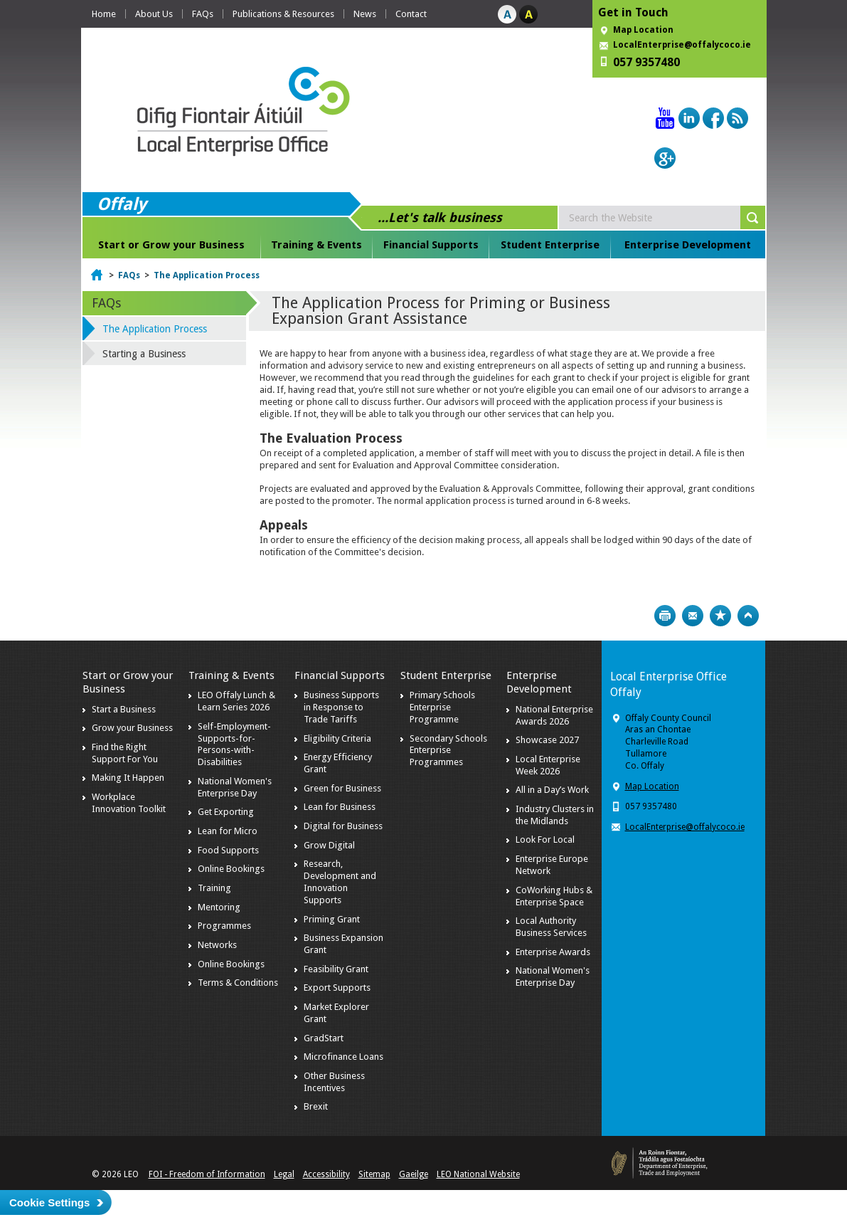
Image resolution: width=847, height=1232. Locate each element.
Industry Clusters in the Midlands (555, 815)
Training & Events (316, 244)
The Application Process (207, 275)
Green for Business (342, 788)
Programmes (224, 925)
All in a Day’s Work (552, 789)
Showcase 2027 (547, 740)
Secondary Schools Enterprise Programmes (448, 750)
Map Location (643, 30)
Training (214, 888)
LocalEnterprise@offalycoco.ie (682, 45)
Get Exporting (226, 811)
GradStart (323, 1038)
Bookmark (720, 615)
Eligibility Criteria (337, 738)
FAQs (202, 14)
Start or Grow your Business (171, 244)
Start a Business (124, 709)
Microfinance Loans (343, 1056)
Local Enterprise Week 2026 (548, 765)
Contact (411, 14)
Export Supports (337, 987)
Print (665, 615)
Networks (217, 944)
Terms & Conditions (238, 982)
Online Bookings (231, 868)
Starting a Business (144, 353)
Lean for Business (339, 806)
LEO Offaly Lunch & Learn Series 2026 (236, 701)
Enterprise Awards (553, 952)
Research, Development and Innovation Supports (340, 881)
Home (104, 14)
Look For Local (545, 839)
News (364, 14)
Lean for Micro (227, 831)
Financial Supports (431, 244)
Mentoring (219, 907)
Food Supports (228, 850)
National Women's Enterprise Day (235, 787)
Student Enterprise (550, 244)
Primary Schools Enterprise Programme (442, 707)
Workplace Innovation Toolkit (129, 802)
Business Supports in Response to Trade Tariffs (341, 707)
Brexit (316, 1106)
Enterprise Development (687, 244)
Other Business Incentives (334, 1081)
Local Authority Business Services (551, 926)
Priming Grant (332, 919)
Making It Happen (128, 777)
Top (748, 615)
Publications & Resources (283, 14)
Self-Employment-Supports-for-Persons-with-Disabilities (234, 744)
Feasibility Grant (336, 969)
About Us (154, 14)
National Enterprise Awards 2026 (554, 715)
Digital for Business (343, 826)
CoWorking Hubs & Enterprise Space (554, 896)
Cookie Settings (49, 1202)
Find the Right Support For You (125, 753)
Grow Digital (329, 845)
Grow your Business (132, 727)
